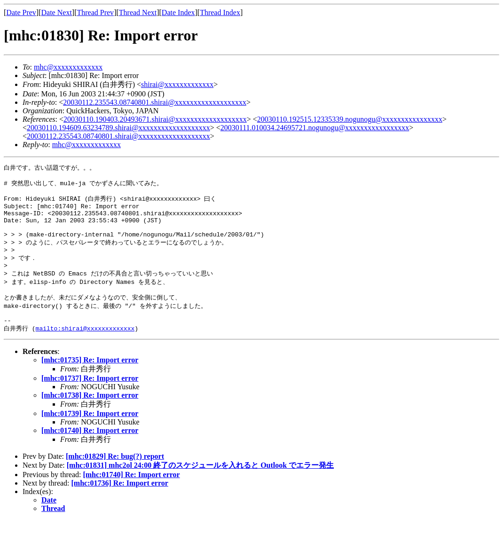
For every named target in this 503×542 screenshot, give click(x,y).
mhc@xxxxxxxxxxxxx (68, 67)
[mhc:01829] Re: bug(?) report (115, 478)
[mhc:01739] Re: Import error (89, 435)
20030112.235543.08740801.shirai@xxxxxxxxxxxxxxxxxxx (154, 102)
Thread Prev (95, 12)
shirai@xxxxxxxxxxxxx (177, 84)
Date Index (178, 12)
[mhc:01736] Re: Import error (119, 505)
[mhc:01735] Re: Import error (89, 381)
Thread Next (138, 12)
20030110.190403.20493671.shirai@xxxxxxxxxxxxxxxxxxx (155, 119)
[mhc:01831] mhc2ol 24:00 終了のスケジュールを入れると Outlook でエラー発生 (200, 487)
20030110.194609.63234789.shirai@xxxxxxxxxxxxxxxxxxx (118, 128)
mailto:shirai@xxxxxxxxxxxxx (85, 350)
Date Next (56, 12)
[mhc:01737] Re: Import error (89, 400)
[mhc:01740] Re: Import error (89, 452)
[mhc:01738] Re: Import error (89, 417)
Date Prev (21, 12)
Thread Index (220, 12)
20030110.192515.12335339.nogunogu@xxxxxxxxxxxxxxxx (349, 119)
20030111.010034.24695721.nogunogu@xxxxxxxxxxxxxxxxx (314, 128)
